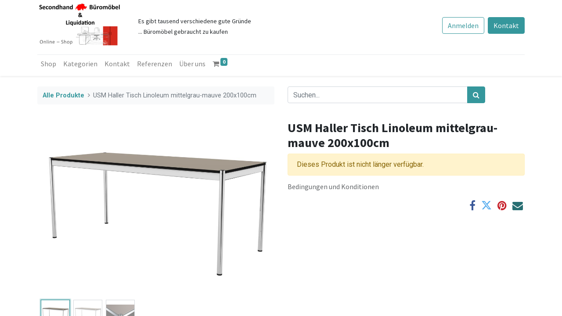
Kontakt (506, 25)
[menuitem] (48, 63)
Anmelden (463, 25)
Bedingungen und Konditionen (333, 186)
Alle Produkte (63, 95)
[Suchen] (476, 94)
